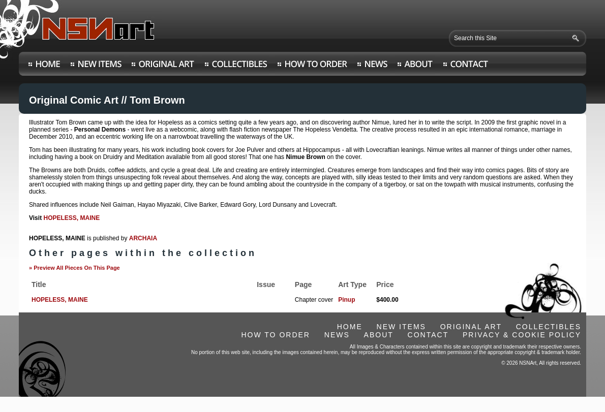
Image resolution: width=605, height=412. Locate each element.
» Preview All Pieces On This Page (74, 268)
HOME (349, 327)
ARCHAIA (143, 238)
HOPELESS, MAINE (71, 217)
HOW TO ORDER (275, 335)
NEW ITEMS (401, 327)
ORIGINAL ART (471, 327)
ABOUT (379, 335)
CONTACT (428, 335)
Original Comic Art (73, 100)
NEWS (337, 335)
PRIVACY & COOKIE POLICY (522, 335)
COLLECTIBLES (548, 327)
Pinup (346, 299)
